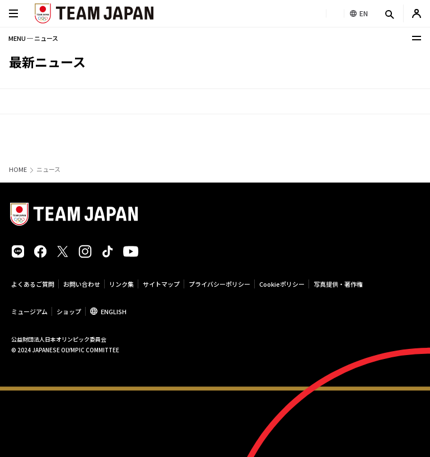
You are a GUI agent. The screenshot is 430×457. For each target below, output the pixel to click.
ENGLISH (114, 311)
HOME (18, 169)
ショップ (69, 311)
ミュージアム (29, 311)
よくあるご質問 (32, 283)
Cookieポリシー (282, 283)
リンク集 (121, 283)
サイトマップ (161, 283)
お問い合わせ (81, 283)
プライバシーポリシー (219, 283)
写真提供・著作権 (338, 283)
